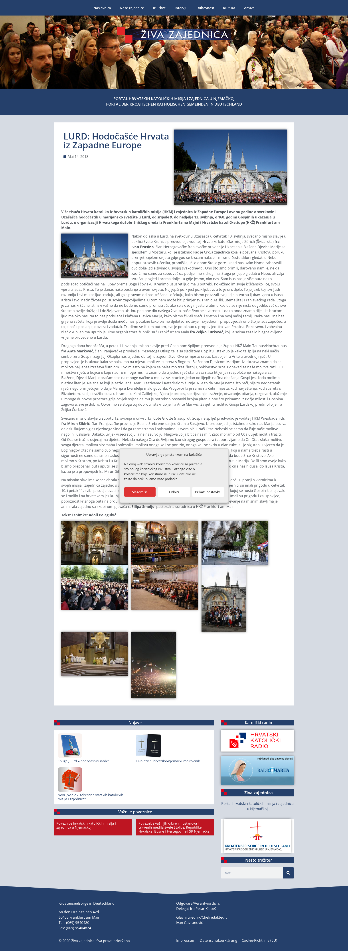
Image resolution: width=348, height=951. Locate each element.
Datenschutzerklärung (218, 940)
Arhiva (249, 8)
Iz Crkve (159, 8)
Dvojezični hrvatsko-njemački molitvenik (168, 761)
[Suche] (288, 872)
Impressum (185, 940)
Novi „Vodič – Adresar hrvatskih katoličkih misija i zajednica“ (90, 797)
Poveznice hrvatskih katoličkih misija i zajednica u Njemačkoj (86, 825)
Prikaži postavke (208, 492)
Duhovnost (205, 8)
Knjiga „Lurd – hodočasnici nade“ (83, 761)
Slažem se (140, 492)
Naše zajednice (132, 8)
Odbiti (174, 492)
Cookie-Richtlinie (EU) (259, 940)
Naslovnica (102, 8)
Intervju (181, 8)
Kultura (229, 8)
